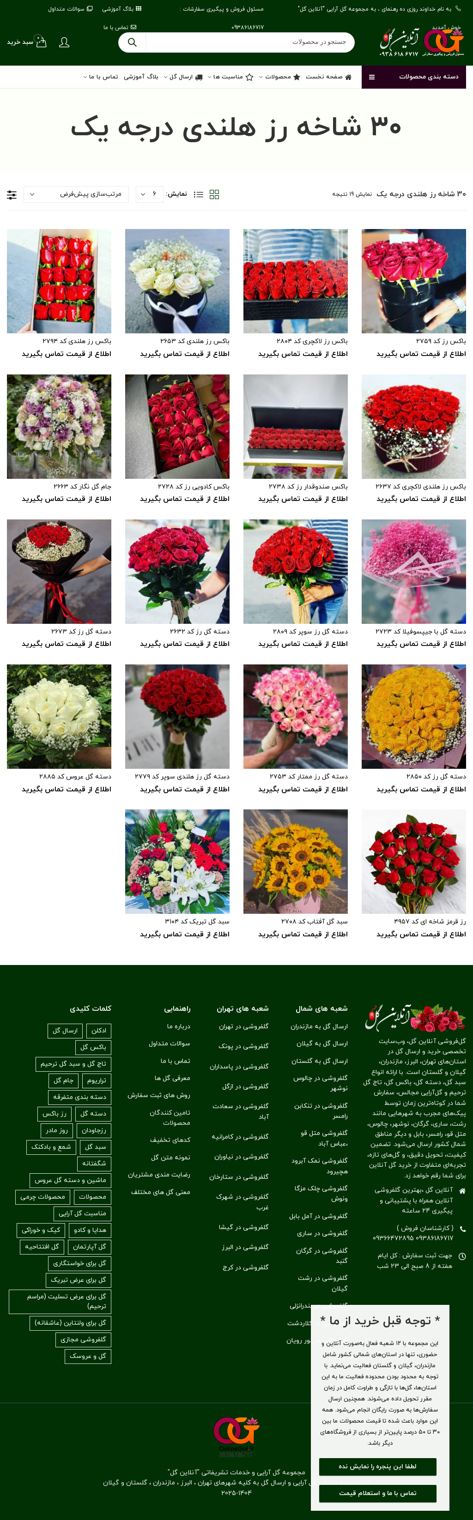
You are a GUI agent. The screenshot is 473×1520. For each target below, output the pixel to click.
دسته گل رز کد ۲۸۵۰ (436, 776)
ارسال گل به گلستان (319, 1061)
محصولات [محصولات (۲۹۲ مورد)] (92, 1197)
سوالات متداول (169, 1043)
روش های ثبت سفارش (158, 1095)
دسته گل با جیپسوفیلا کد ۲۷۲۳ (421, 631)
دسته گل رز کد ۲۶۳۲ (200, 631)
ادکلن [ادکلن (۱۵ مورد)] (98, 1030)
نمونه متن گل (170, 1157)
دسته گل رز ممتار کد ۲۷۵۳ (309, 776)
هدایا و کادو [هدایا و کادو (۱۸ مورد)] (90, 1230)
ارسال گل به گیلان (322, 1043)
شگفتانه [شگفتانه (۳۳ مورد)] (94, 1163)
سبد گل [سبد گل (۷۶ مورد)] (95, 1147)
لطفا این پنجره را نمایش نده (378, 1466)
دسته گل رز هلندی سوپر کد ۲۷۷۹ (182, 776)
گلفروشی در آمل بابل (318, 1216)
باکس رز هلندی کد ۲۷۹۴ (76, 341)
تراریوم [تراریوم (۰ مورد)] (96, 1080)
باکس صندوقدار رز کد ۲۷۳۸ (308, 487)
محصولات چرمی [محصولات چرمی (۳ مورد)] (42, 1197)
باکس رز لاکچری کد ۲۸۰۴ (312, 341)
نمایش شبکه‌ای (214, 194)
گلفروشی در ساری (322, 1233)
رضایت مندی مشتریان (159, 1174)
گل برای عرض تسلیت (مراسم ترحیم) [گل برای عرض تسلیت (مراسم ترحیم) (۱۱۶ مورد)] (66, 1301)
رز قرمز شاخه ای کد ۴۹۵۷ (430, 921)
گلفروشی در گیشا (244, 1227)
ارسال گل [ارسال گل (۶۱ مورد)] (65, 1030)
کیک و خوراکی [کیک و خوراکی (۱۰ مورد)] (41, 1230)
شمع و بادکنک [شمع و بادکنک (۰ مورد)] (51, 1147)
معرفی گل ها (172, 1078)
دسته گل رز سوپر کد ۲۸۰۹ (310, 631)
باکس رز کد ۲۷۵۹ (441, 341)
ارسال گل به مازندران (319, 1026)
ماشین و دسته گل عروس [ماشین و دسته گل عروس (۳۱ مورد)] (70, 1180)
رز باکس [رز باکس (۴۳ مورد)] (54, 1114)
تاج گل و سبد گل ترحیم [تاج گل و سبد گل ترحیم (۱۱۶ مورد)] (73, 1064)
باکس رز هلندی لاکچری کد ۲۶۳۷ (421, 487)
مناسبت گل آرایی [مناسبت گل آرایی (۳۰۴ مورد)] (82, 1213)
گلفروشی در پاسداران (239, 1066)
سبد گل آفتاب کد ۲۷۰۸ (314, 921)
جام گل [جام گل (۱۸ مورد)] (63, 1080)
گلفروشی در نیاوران (241, 1156)
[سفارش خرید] (76, 194)
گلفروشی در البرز (245, 1247)
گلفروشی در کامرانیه (240, 1137)
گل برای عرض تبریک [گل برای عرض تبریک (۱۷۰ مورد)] (78, 1280)
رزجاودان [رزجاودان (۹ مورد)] (94, 1130)
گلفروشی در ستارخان (239, 1177)
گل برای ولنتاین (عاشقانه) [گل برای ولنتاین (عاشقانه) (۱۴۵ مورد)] (70, 1323)
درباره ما (178, 1026)
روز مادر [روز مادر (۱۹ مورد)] (57, 1130)
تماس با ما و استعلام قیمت (378, 1493)
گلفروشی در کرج (246, 1267)
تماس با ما (175, 1061)
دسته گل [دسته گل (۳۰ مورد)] (93, 1114)
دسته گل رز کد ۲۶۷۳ (81, 631)
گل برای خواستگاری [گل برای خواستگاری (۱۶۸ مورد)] (79, 1263)
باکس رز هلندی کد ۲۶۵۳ (195, 341)
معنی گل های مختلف (160, 1192)
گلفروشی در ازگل (245, 1086)
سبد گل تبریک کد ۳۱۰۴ (197, 921)
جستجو (132, 42)
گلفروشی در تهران (244, 1026)
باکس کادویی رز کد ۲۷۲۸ (194, 487)
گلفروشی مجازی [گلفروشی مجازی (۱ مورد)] (83, 1339)
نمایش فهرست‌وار (198, 194)
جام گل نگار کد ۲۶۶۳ (82, 487)
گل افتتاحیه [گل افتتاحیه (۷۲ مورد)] (42, 1247)
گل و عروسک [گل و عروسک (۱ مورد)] (88, 1356)
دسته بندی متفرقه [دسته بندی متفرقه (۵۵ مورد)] (79, 1097)
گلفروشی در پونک (243, 1046)
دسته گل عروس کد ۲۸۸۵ (75, 776)
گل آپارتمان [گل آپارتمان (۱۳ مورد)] (89, 1247)
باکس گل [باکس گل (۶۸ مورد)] (93, 1047)
